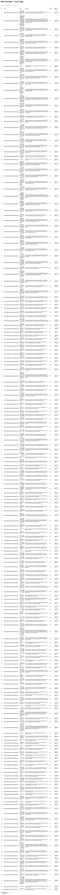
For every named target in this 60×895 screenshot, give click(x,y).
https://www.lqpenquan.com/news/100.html (11, 499)
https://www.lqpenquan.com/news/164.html (11, 215)
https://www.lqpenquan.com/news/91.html (11, 536)
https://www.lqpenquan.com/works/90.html (11, 540)
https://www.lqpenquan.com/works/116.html (11, 434)
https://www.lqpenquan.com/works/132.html (11, 364)
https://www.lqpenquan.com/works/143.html (11, 325)
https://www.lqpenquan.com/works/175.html (11, 151)
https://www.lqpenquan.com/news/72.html (11, 609)
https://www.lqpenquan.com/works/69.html (11, 620)
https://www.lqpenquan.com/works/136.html (11, 349)
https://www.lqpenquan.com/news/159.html (11, 243)
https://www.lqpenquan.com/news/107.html (11, 471)
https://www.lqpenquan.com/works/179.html (11, 127)
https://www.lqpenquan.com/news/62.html (11, 653)
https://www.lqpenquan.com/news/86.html (11, 554)
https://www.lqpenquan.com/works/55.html (11, 679)
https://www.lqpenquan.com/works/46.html (11, 713)
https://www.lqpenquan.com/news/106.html (11, 475)
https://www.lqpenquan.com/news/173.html (11, 159)
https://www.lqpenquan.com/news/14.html (11, 831)
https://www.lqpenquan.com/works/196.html (11, 20)
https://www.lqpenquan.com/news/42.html (11, 733)
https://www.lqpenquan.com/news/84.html (11, 562)
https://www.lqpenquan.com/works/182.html (11, 111)
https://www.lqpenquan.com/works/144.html (11, 320)
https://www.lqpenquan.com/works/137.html (11, 345)
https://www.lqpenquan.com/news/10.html (11, 851)
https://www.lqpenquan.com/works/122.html (11, 411)
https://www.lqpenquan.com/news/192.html (11, 47)
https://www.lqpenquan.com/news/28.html (11, 778)
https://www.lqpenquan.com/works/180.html (11, 121)
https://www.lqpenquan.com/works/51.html (11, 695)
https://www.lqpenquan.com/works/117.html (11, 430)
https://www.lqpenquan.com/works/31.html (11, 768)
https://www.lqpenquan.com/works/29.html (11, 775)
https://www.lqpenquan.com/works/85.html (11, 558)
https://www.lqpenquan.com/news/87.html (11, 550)
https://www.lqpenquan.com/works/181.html (11, 116)
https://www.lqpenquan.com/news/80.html (11, 579)
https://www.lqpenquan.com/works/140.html (11, 335)
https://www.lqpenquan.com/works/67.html (11, 631)
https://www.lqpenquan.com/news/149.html (11, 301)
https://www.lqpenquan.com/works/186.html (11, 83)
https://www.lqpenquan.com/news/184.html (11, 98)
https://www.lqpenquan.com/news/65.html (11, 642)
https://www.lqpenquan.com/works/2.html (11, 886)
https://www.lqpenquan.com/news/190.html (11, 60)
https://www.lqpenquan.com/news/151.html (11, 291)
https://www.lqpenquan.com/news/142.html (11, 328)
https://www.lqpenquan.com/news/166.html (11, 203)
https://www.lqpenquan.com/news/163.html (11, 220)
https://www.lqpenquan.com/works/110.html (11, 461)
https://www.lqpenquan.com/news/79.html (11, 582)
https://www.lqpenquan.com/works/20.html (11, 804)
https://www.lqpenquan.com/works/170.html (11, 175)
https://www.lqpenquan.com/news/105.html (11, 479)
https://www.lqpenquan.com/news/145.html (11, 316)
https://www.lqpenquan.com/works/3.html (11, 880)
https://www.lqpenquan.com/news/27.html (11, 781)
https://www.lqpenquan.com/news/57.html (11, 671)
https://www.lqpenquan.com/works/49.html (11, 702)
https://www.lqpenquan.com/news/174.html (11, 156)
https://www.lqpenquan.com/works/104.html (11, 483)
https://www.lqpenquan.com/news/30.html (11, 772)
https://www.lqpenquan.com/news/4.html (11, 874)
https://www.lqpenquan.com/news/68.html (11, 624)
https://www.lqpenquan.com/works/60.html (11, 660)
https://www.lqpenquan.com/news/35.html (11, 755)
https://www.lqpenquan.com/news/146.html (11, 312)
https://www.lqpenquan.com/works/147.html (11, 308)
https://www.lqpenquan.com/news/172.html (11, 163)
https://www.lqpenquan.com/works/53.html (11, 688)
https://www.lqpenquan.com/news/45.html (11, 718)
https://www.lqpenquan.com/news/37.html (11, 748)
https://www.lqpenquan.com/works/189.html (11, 66)
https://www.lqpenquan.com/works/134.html (11, 357)
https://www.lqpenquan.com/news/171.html (11, 169)
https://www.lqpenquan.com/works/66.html (11, 638)
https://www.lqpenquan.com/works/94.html (11, 525)
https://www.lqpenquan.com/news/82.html (11, 571)
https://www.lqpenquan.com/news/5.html (11, 870)
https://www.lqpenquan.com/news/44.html (11, 721)
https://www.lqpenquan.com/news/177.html (11, 140)
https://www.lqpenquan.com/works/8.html (11, 858)
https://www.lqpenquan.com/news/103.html (11, 488)
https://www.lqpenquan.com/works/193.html (11, 42)
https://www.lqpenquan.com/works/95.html (11, 520)
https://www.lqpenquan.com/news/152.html (11, 286)
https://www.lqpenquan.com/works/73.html (11, 606)
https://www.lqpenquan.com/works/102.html (11, 492)
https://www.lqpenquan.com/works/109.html (11, 465)
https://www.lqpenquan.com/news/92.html (11, 532)
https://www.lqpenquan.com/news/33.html (11, 761)
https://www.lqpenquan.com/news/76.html (11, 595)
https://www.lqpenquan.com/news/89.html (11, 543)
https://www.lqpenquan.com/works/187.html (11, 77)
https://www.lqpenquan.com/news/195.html (11, 29)
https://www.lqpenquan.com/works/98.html (11, 506)
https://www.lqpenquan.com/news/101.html (11, 496)
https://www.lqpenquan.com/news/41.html (11, 736)
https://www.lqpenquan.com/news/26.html (11, 784)
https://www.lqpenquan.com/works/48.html (11, 705)
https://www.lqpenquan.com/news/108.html (11, 468)
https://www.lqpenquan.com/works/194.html (11, 35)
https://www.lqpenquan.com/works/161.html (11, 231)
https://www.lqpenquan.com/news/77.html (11, 591)
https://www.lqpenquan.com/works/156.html (11, 262)
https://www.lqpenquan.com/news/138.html (11, 342)
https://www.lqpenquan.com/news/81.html (11, 575)
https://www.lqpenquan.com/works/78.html (11, 586)
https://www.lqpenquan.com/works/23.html (11, 794)
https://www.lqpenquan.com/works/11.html (11, 845)
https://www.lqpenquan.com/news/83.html (11, 566)
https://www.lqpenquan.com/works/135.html (11, 353)
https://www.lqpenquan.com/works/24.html (11, 791)
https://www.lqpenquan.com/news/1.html (11, 889)
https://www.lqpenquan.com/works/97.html (11, 510)
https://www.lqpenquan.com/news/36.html (11, 752)
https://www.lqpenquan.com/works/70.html (11, 617)
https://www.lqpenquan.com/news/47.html (11, 708)
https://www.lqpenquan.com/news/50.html (11, 698)
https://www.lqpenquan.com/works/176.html (11, 146)
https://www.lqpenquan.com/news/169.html (11, 182)
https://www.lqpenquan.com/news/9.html (11, 855)
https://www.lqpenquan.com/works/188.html (11, 70)
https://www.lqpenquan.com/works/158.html (11, 249)
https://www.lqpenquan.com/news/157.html (11, 255)
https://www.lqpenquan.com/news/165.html (11, 210)
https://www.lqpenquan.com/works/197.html (11, 12)
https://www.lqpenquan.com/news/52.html (11, 692)
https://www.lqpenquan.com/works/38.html (11, 745)
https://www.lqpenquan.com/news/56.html (11, 675)
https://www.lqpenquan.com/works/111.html (11, 457)
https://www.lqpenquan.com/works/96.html (11, 515)
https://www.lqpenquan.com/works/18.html (11, 813)
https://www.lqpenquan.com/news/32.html (11, 764)
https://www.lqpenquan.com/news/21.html (11, 801)
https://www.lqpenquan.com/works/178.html (11, 134)
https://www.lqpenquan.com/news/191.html (11, 52)
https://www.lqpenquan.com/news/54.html (11, 683)
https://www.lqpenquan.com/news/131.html (11, 369)
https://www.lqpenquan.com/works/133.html (11, 361)
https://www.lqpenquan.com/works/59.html (11, 663)
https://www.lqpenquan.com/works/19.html (11, 808)
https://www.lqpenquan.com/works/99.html (11, 502)
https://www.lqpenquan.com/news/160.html (11, 237)
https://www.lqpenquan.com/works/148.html (11, 304)
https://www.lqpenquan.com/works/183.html (11, 105)
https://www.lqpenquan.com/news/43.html (11, 727)
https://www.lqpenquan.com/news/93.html (11, 529)
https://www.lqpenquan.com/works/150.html (11, 297)
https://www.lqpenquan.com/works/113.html (11, 449)
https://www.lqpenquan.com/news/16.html (11, 823)
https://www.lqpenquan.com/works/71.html (11, 613)
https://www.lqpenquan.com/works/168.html (11, 188)
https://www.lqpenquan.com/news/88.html (11, 547)
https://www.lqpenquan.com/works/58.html (11, 667)
